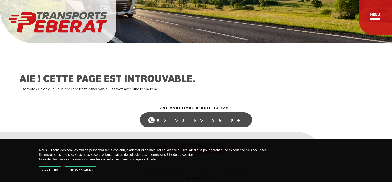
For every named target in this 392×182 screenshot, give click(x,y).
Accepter (50, 169)
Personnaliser (80, 169)
